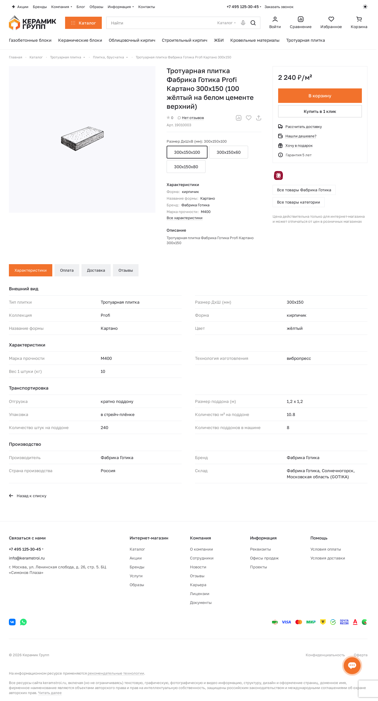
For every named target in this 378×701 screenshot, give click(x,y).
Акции (136, 558)
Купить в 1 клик (320, 111)
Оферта (360, 655)
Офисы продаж (264, 558)
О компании (201, 549)
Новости (198, 566)
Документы (201, 602)
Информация (263, 537)
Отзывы (125, 270)
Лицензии (199, 593)
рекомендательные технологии (116, 673)
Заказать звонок (279, 6)
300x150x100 (187, 152)
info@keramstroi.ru (27, 558)
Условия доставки (327, 558)
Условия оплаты (325, 549)
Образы (137, 584)
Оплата (67, 270)
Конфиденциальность (325, 655)
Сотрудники (202, 558)
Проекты (258, 566)
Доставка (96, 270)
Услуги (136, 575)
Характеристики (30, 270)
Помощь (318, 537)
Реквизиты (260, 549)
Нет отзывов (191, 117)
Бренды (137, 566)
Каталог (137, 549)
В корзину (320, 95)
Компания (200, 537)
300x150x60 (229, 152)
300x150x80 (186, 166)
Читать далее (50, 692)
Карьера (198, 584)
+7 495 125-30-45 (243, 6)
